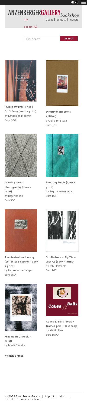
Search (68, 38)
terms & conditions (30, 399)
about (49, 19)
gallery (74, 19)
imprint (49, 396)
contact (61, 19)
